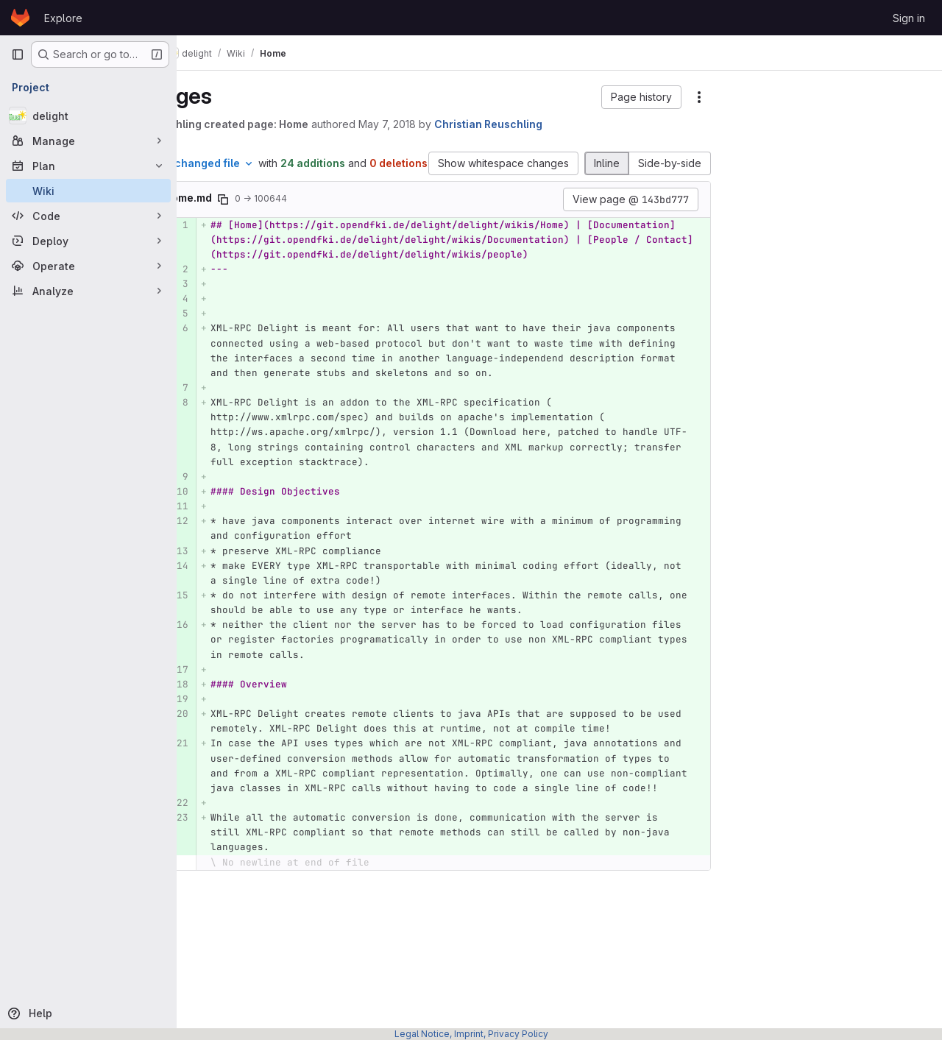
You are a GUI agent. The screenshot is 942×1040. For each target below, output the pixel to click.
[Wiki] (88, 190)
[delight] (88, 115)
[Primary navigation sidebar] (17, 54)
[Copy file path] (295, 215)
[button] (641, 97)
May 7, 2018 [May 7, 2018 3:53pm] (459, 124)
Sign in (909, 18)
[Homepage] (20, 17)
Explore (63, 18)
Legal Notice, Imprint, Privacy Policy (471, 1033)
